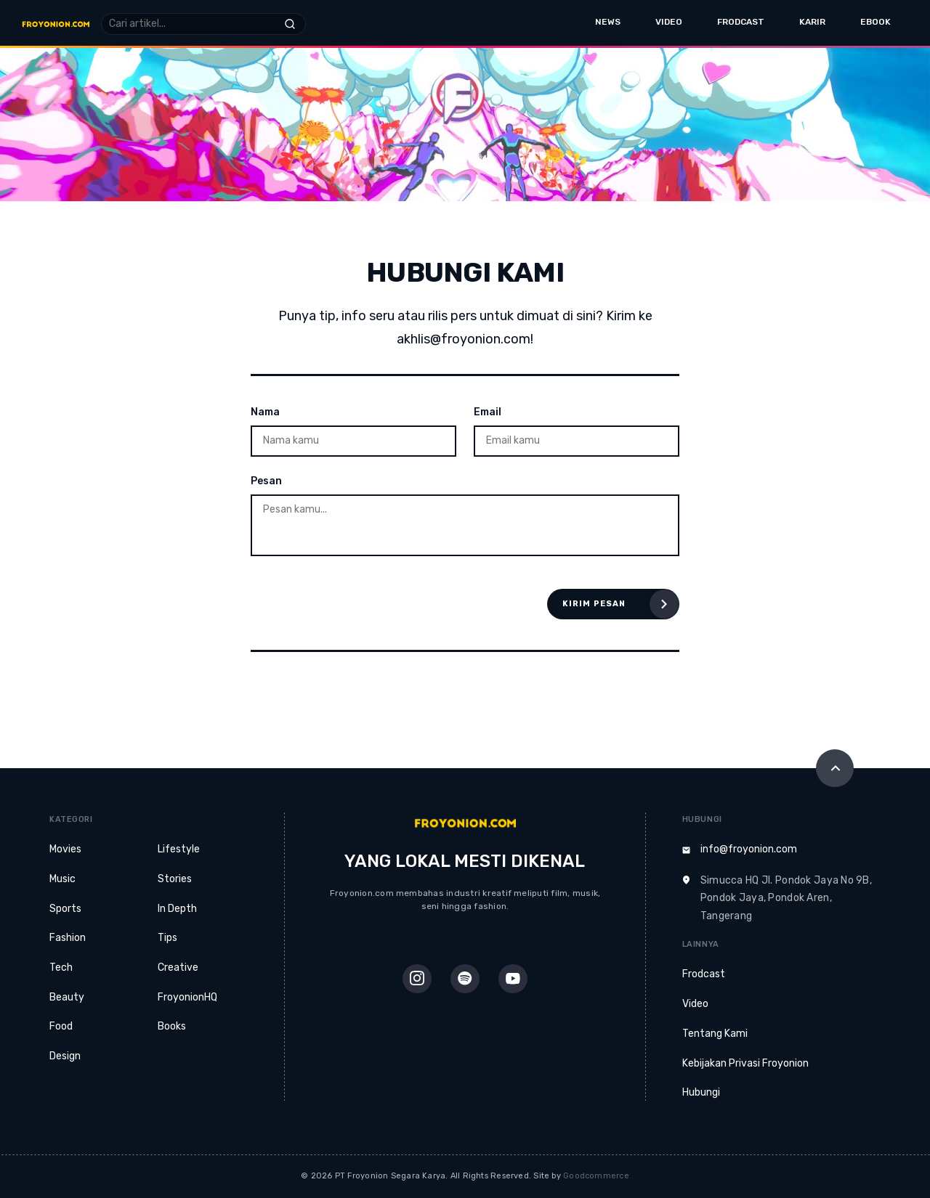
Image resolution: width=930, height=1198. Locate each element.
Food (61, 1026)
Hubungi (701, 1092)
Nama (265, 412)
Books (172, 1026)
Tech (61, 967)
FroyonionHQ (187, 997)
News (607, 22)
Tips (167, 938)
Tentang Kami (715, 1033)
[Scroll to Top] (835, 768)
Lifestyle (179, 849)
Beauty (66, 997)
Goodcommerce (596, 1176)
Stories (175, 879)
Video (668, 22)
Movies (65, 849)
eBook (875, 22)
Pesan (266, 481)
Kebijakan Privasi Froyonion (745, 1063)
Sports (65, 908)
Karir (812, 22)
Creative (178, 967)
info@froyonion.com (748, 849)
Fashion (67, 938)
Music (62, 879)
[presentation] (361, 604)
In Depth (177, 908)
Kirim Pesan (594, 603)
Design (65, 1056)
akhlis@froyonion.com (463, 339)
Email (487, 412)
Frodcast (740, 22)
